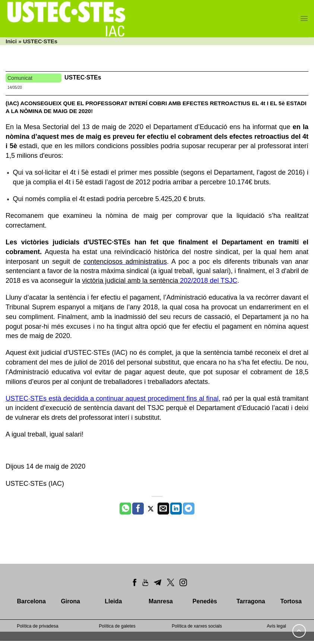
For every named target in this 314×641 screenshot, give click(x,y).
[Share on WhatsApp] (125, 509)
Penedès (205, 601)
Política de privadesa (37, 626)
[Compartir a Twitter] (150, 509)
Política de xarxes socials (197, 626)
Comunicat (19, 78)
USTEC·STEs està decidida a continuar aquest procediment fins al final (112, 398)
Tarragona (251, 601)
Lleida (113, 601)
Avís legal (276, 626)
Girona (70, 601)
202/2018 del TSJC (207, 280)
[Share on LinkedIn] (176, 509)
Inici (11, 41)
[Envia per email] (163, 509)
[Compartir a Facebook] (138, 509)
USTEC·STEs (82, 77)
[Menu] (304, 18)
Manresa (161, 601)
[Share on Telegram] (188, 509)
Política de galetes (117, 626)
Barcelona (31, 601)
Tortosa (291, 601)
